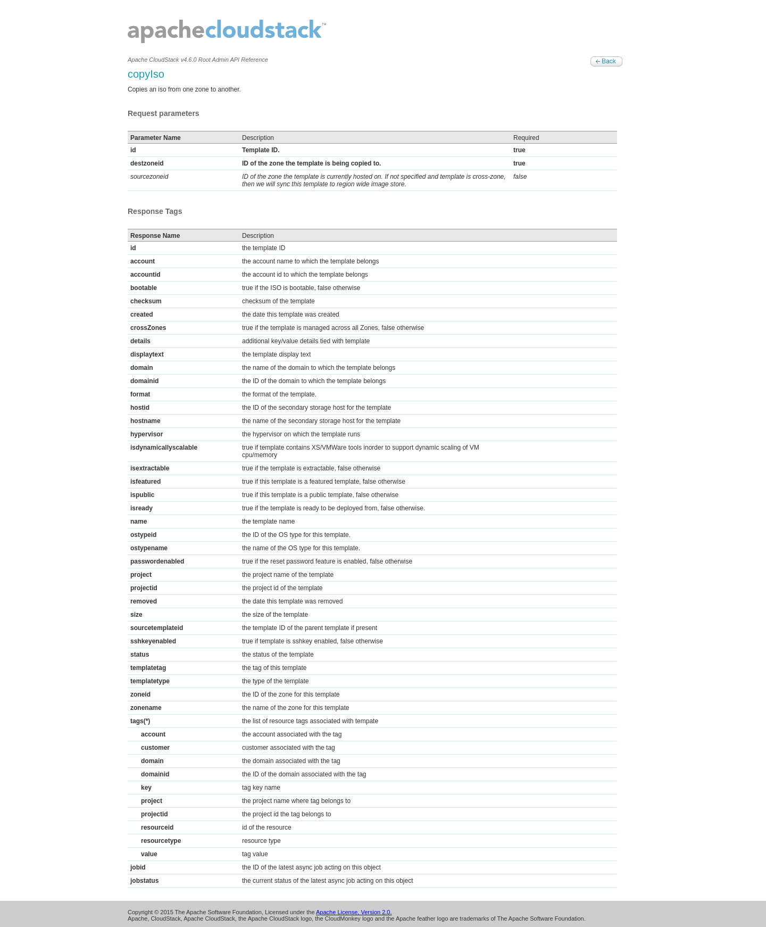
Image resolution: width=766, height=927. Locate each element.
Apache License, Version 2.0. (354, 912)
